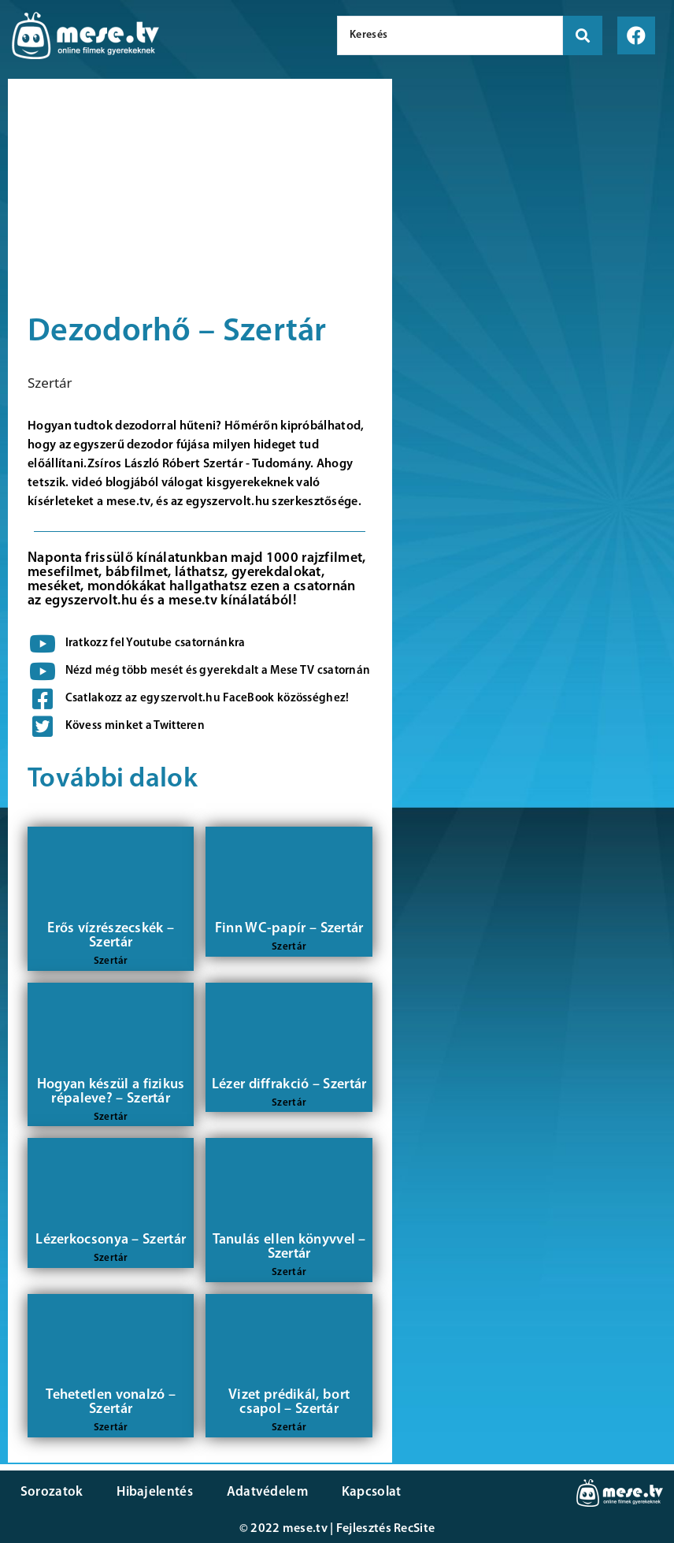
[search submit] (582, 35)
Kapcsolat (364, 1492)
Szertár (50, 383)
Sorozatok (51, 1492)
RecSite (414, 1529)
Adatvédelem (261, 1492)
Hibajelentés (152, 1492)
